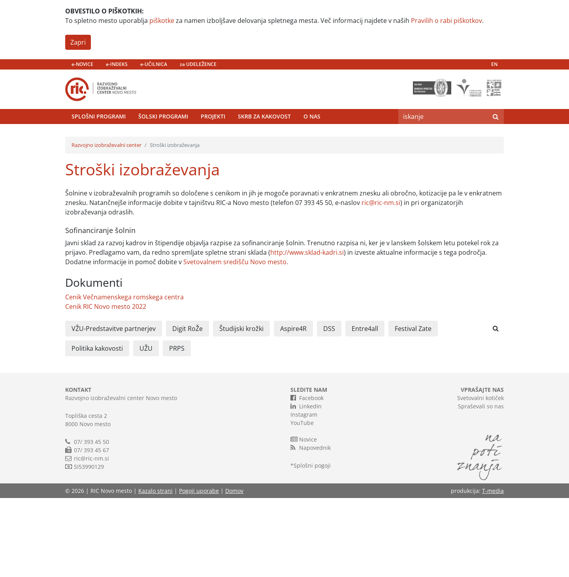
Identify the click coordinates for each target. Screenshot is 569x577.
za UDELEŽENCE (198, 64)
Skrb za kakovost (264, 136)
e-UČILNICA (153, 64)
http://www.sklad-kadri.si (307, 331)
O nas (311, 136)
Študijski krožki (241, 407)
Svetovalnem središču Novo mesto (234, 340)
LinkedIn (306, 485)
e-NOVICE (82, 64)
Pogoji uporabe (199, 569)
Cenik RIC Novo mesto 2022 (105, 385)
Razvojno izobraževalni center (106, 223)
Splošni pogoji (312, 544)
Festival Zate (413, 407)
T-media (493, 569)
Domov (234, 569)
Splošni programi (99, 136)
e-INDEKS (117, 64)
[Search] (443, 136)
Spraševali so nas (481, 485)
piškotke (161, 20)
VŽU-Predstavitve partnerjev (114, 407)
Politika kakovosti (97, 427)
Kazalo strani (155, 569)
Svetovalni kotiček (480, 477)
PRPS (177, 427)
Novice (303, 518)
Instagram (303, 493)
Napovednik (310, 526)
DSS (329, 407)
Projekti (213, 136)
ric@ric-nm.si (381, 281)
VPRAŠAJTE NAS (482, 468)
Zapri (78, 42)
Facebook (307, 477)
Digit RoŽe (187, 407)
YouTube (302, 502)
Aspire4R (293, 407)
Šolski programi (163, 136)
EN (494, 64)
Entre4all (365, 407)
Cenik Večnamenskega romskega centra (124, 376)
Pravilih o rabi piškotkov (446, 20)
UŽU (146, 427)
